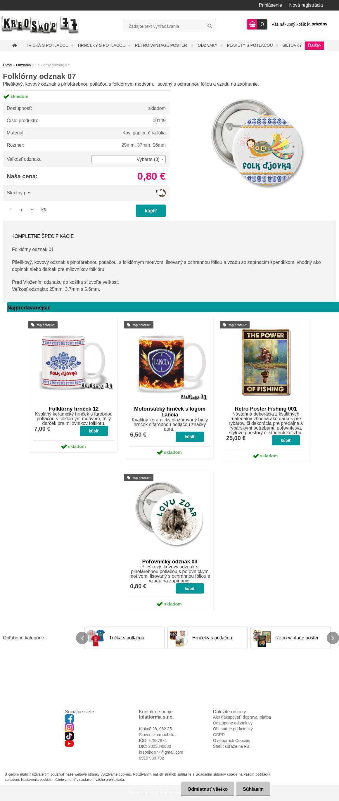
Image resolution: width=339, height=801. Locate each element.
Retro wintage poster (161, 45)
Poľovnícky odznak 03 (170, 562)
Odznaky (208, 45)
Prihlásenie (270, 5)
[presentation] (82, 638)
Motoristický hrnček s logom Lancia (169, 412)
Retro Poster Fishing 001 (266, 409)
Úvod (7, 65)
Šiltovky (292, 45)
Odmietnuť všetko (205, 789)
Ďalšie (314, 45)
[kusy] (21, 210)
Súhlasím (252, 789)
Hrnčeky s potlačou (101, 45)
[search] (210, 26)
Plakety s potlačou (250, 45)
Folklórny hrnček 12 (74, 409)
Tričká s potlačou (47, 45)
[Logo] (40, 25)
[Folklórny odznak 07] (258, 90)
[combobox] (128, 159)
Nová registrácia (306, 5)
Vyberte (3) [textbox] (148, 159)
